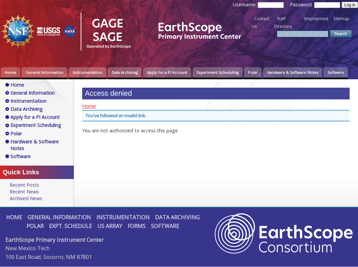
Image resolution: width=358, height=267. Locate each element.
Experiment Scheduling (218, 72)
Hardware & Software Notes (292, 72)
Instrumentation (87, 72)
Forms (136, 226)
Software (335, 72)
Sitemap (341, 18)
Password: (302, 4)
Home (10, 72)
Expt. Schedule (70, 226)
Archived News (26, 198)
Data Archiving (125, 72)
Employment (316, 18)
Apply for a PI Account (167, 72)
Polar (253, 72)
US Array (109, 226)
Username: (245, 4)
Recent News (24, 191)
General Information (44, 72)
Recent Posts (24, 185)
